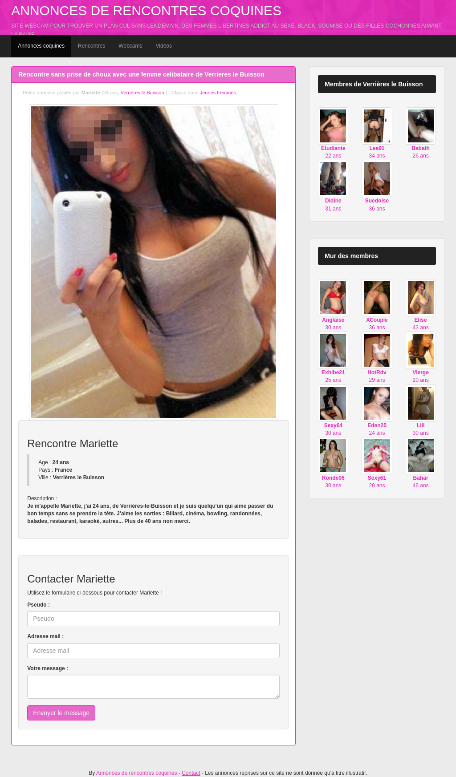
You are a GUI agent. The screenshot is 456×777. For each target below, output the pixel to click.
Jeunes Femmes (218, 92)
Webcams (130, 46)
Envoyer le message (61, 712)
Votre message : (47, 668)
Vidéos (164, 46)
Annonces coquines (41, 46)
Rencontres (91, 46)
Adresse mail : (45, 636)
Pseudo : (38, 605)
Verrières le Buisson (143, 92)
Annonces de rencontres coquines (146, 10)
